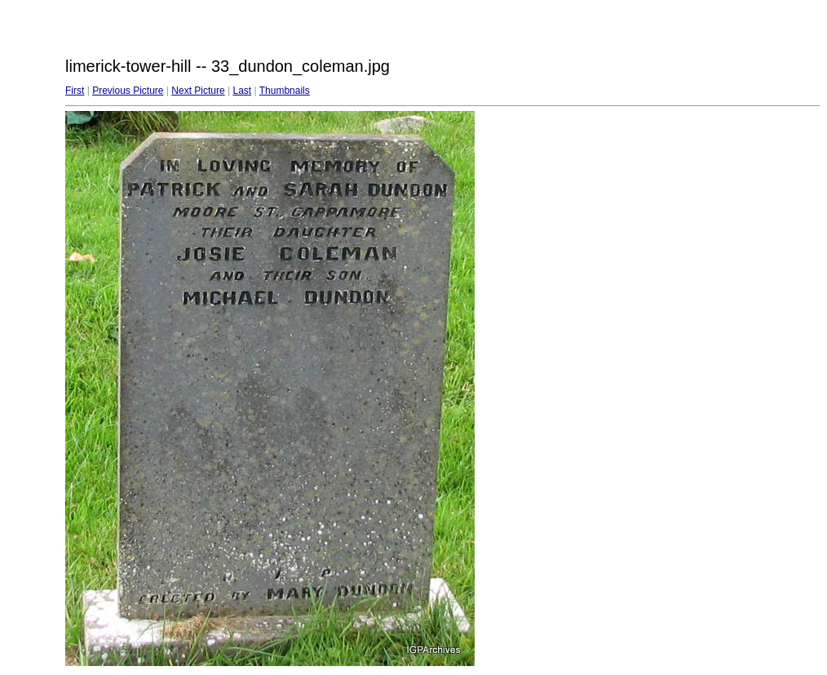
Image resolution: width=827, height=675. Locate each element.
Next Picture (197, 90)
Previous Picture (127, 90)
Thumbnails (284, 90)
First (74, 90)
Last (241, 90)
